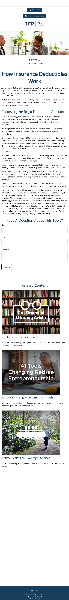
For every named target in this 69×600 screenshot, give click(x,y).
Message (5, 249)
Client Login (34, 10)
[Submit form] (6, 267)
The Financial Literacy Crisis (18, 337)
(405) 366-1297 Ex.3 (37, 594)
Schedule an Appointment (34, 16)
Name (3, 225)
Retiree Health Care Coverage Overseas (26, 458)
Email (3, 237)
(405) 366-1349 (37, 596)
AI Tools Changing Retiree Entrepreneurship (28, 397)
